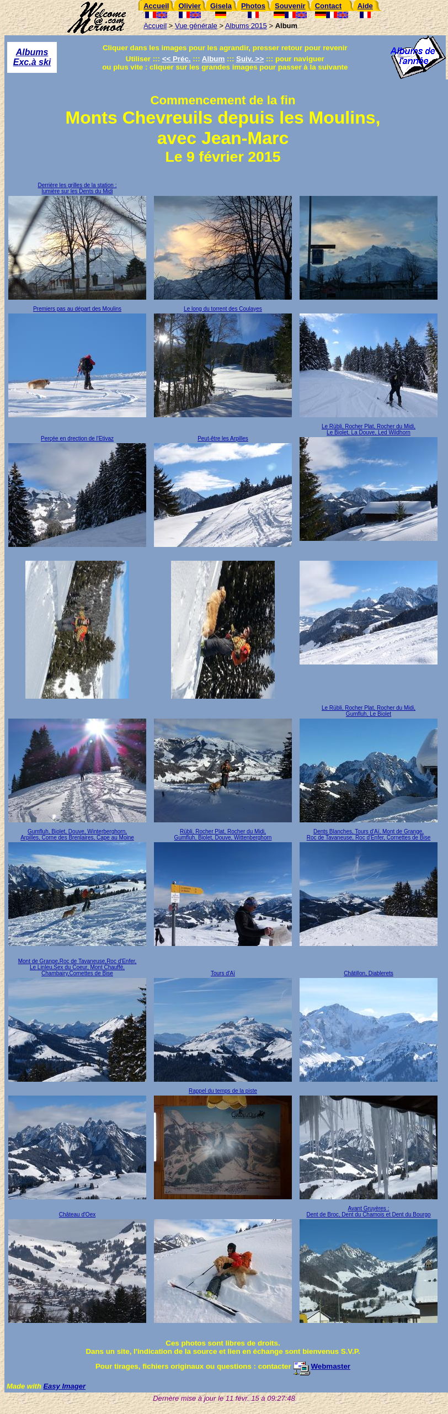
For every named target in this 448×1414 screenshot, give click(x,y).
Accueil (155, 26)
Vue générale (196, 26)
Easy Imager (64, 1386)
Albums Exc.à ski (32, 57)
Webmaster (321, 1366)
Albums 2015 (246, 26)
